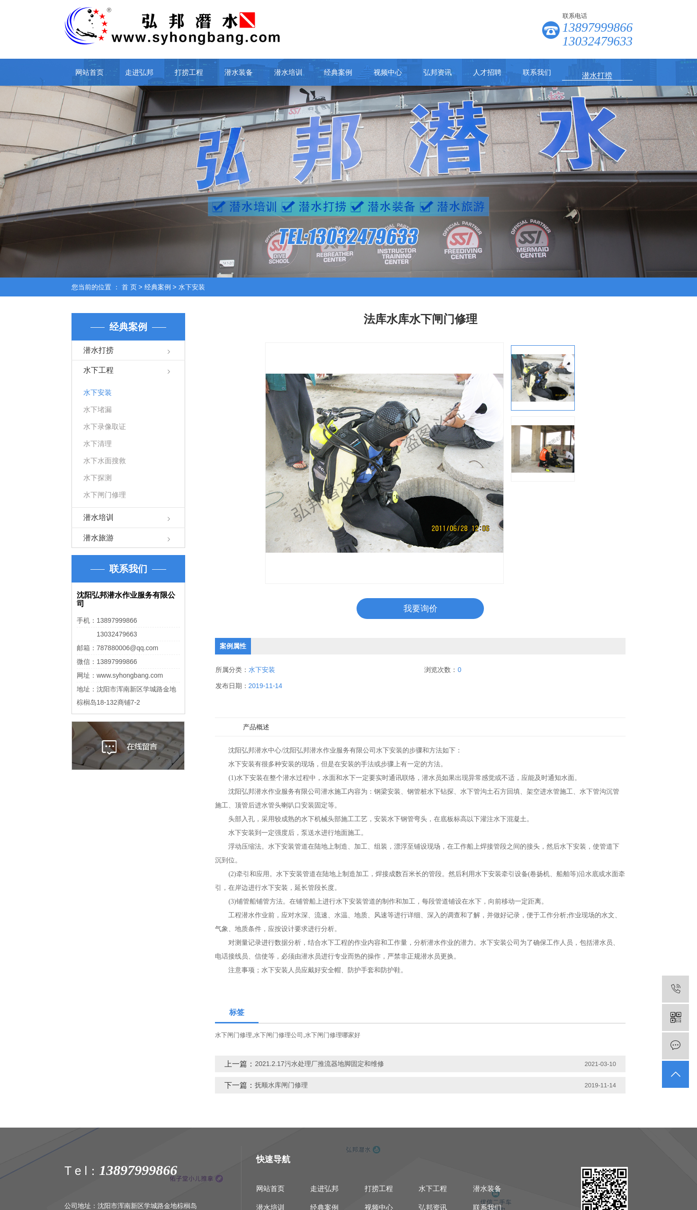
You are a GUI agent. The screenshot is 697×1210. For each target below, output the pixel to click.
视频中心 (388, 72)
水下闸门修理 (104, 495)
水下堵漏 (97, 409)
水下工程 (98, 370)
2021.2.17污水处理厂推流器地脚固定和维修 (319, 1064)
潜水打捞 (98, 350)
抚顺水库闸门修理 (281, 1085)
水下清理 (97, 443)
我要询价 (420, 608)
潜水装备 (238, 72)
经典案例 (338, 72)
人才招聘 (487, 72)
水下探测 (97, 478)
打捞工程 (189, 72)
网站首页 (89, 72)
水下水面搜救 (104, 461)
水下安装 (192, 287)
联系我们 (537, 72)
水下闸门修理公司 (278, 1035)
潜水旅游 (98, 538)
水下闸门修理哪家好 (332, 1035)
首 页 (129, 287)
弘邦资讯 (437, 72)
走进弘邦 (139, 72)
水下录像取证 (104, 426)
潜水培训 (288, 72)
